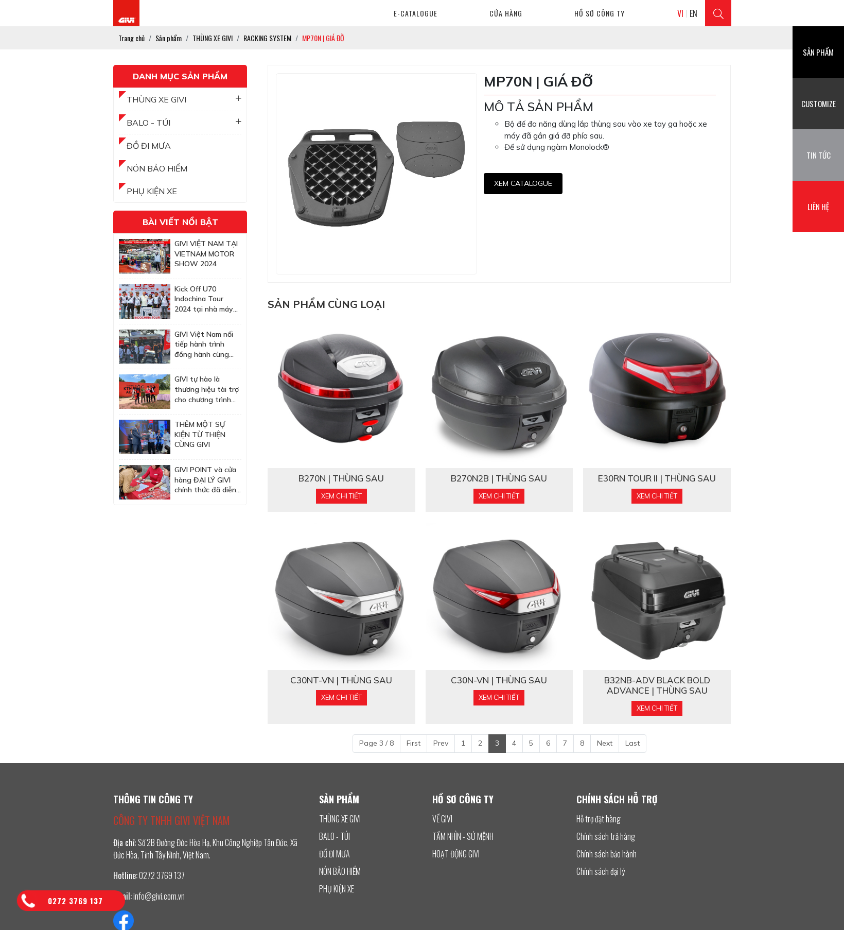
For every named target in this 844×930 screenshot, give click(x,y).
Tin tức (818, 155)
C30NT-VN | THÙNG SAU (341, 680)
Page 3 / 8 (376, 743)
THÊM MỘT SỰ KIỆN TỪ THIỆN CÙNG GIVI (199, 434)
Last (632, 743)
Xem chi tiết (341, 496)
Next (604, 743)
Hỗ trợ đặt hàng (598, 819)
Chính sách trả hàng (605, 836)
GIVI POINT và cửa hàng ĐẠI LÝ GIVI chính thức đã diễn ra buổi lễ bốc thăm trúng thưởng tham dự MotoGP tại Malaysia (207, 480)
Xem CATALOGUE (523, 183)
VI (680, 13)
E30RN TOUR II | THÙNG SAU (657, 478)
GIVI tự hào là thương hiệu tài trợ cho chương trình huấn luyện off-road (207, 389)
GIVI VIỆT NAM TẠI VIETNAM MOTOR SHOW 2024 (206, 253)
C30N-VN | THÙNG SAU (499, 680)
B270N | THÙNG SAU (341, 478)
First (413, 743)
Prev (440, 743)
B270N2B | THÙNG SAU (499, 478)
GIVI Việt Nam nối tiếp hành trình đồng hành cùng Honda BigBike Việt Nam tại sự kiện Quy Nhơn (206, 345)
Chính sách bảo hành (606, 854)
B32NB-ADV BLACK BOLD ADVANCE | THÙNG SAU (657, 685)
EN (693, 13)
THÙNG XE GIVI (184, 99)
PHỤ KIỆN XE (152, 191)
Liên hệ (818, 206)
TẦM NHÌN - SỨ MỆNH (463, 836)
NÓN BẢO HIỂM (157, 168)
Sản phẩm (818, 52)
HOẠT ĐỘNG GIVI (456, 854)
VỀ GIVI (442, 819)
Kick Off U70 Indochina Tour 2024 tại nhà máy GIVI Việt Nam (203, 299)
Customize (818, 103)
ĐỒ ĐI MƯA (149, 146)
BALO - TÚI (184, 122)
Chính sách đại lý (600, 871)
